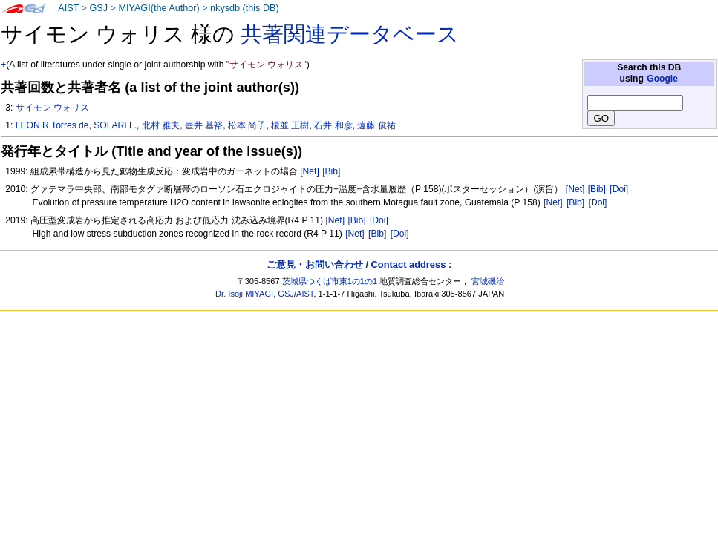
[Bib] (331, 171)
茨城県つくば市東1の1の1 (330, 281)
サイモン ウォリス (52, 107)
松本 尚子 (247, 125)
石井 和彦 (333, 125)
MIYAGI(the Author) (158, 8)
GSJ (98, 8)
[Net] (309, 171)
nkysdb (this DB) (244, 8)
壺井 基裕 (204, 125)
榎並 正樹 (290, 125)
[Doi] (619, 189)
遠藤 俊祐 (376, 125)
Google (662, 78)
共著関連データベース (350, 34)
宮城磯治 (487, 281)
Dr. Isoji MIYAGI (244, 293)
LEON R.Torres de (52, 125)
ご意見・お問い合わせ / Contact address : (359, 264)
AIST (68, 8)
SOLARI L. (115, 125)
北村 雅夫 (161, 125)
